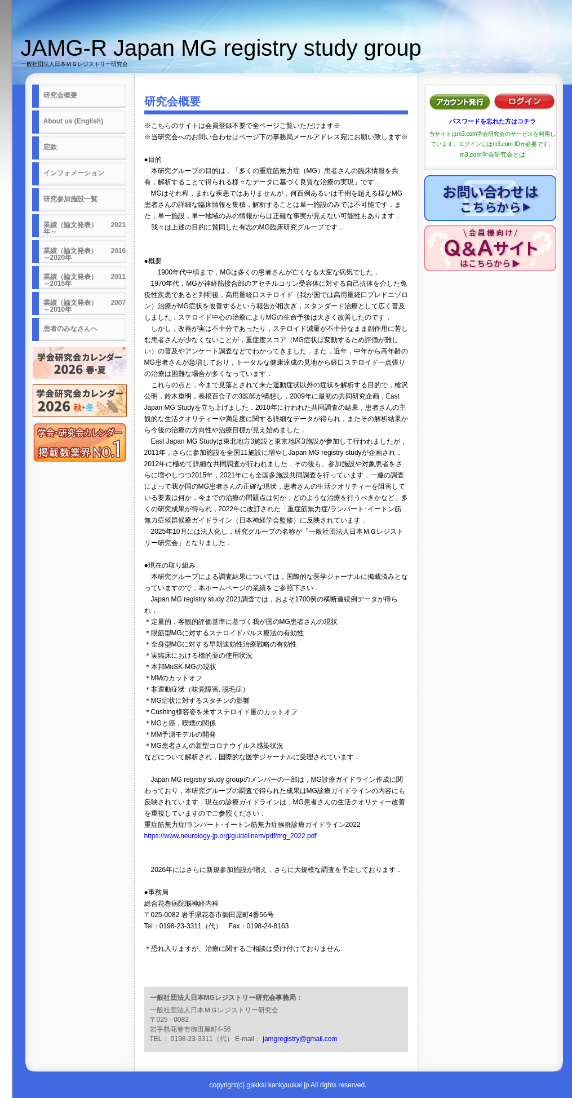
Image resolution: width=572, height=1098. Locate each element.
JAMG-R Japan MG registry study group (221, 48)
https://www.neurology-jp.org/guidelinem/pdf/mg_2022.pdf (230, 836)
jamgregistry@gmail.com (300, 1039)
